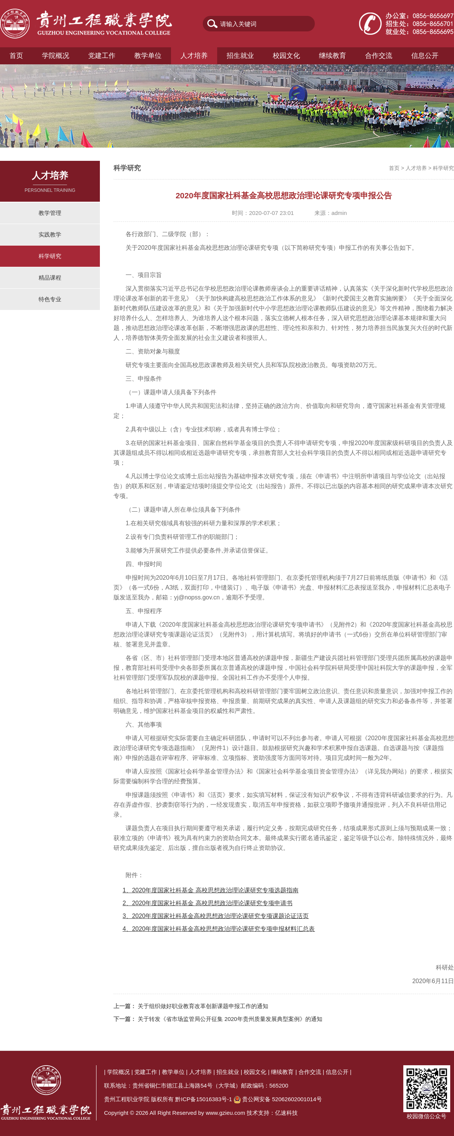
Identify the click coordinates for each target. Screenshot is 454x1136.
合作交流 (378, 55)
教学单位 (148, 55)
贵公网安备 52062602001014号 (282, 1099)
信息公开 (424, 55)
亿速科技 (286, 1113)
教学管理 (50, 213)
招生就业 (240, 55)
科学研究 (50, 256)
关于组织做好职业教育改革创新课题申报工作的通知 (203, 1006)
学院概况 (55, 55)
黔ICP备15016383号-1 (203, 1099)
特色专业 (50, 299)
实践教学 (50, 234)
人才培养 (194, 55)
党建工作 (101, 55)
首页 (16, 55)
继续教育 (332, 55)
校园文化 (286, 55)
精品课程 (50, 277)
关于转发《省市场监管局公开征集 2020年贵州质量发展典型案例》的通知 (230, 1019)
